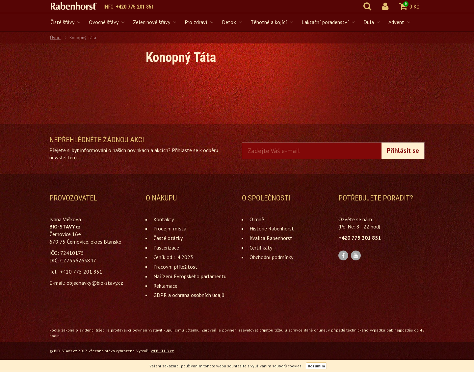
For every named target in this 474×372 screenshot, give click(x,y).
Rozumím (316, 365)
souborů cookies (287, 365)
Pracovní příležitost (175, 266)
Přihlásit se (403, 150)
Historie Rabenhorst (272, 228)
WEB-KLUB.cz (162, 350)
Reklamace (165, 285)
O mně (257, 219)
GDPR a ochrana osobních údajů (188, 295)
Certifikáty (261, 247)
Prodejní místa (169, 228)
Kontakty (163, 219)
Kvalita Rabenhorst (271, 238)
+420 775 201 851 (135, 7)
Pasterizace (166, 247)
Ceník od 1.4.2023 (173, 257)
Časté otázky (168, 238)
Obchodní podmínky (271, 257)
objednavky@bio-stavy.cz (94, 282)
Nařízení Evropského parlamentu (189, 276)
